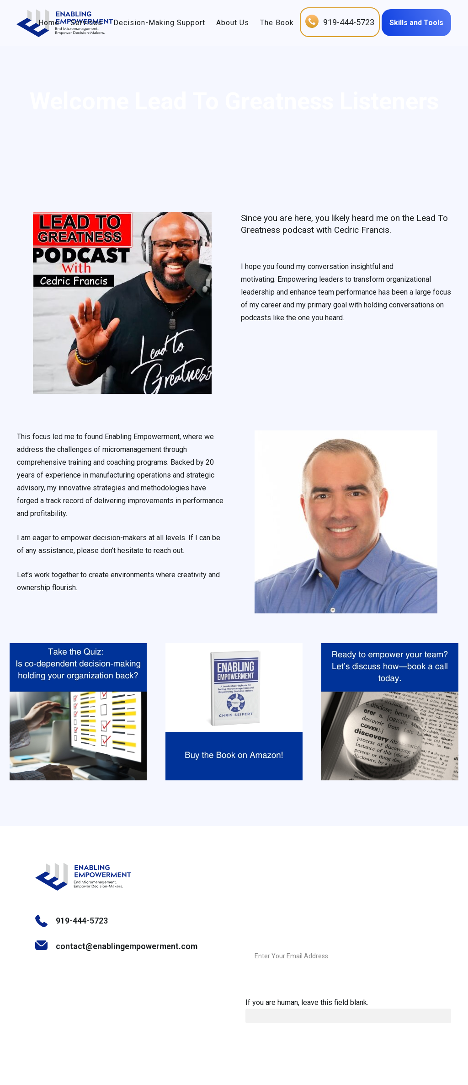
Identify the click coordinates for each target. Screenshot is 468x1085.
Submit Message (425, 956)
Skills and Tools (412, 22)
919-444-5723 (344, 22)
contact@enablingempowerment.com (126, 946)
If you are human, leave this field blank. (306, 1002)
